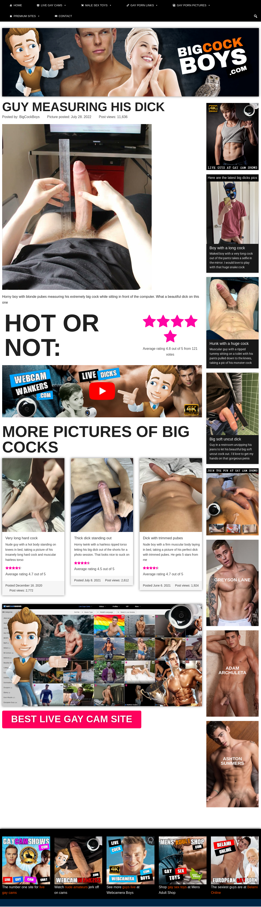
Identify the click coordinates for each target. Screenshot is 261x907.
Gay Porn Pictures (193, 5)
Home (18, 5)
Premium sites (27, 16)
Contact (65, 16)
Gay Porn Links (144, 5)
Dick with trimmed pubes (163, 538)
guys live (129, 887)
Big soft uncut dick (225, 439)
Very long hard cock (21, 538)
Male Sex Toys (98, 5)
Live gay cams (53, 5)
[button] (255, 16)
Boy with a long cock (227, 248)
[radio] (149, 322)
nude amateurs (76, 887)
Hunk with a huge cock (229, 343)
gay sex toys (177, 887)
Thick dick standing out (92, 538)
